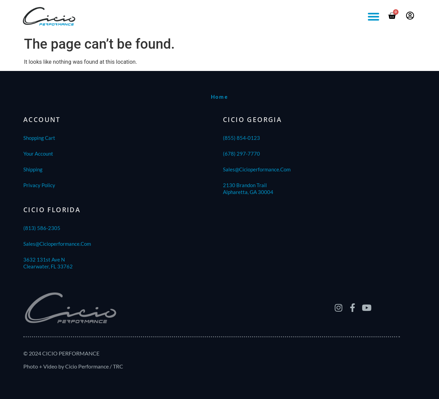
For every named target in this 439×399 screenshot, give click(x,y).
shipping (33, 169)
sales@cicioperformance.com (256, 169)
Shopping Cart (39, 138)
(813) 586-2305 (41, 228)
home (219, 97)
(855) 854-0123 (241, 138)
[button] (373, 16)
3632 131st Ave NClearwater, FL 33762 (48, 262)
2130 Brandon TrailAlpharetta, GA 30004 (248, 188)
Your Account (38, 153)
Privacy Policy (39, 185)
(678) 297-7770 (241, 153)
